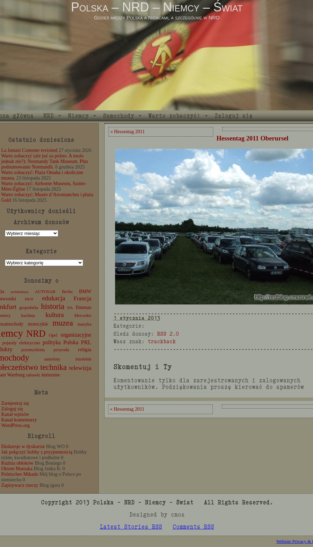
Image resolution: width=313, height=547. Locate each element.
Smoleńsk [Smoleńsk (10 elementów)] (83, 359)
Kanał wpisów (15, 414)
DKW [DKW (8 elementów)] (29, 299)
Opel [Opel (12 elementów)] (53, 335)
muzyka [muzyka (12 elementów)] (84, 324)
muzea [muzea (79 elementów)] (63, 323)
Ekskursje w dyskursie (23, 446)
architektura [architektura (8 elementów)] (19, 292)
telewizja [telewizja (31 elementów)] (80, 367)
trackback (162, 341)
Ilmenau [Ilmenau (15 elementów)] (83, 307)
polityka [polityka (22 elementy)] (52, 342)
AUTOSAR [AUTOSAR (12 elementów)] (45, 291)
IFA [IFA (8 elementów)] (70, 308)
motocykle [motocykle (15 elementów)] (38, 324)
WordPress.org (15, 425)
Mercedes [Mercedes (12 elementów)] (82, 315)
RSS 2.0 (168, 334)
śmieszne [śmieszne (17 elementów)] (50, 374)
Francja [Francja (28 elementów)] (82, 298)
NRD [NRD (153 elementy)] (36, 334)
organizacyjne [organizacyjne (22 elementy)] (76, 335)
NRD (48, 115)
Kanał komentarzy (19, 419)
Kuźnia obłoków (17, 463)
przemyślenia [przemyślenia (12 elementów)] (33, 349)
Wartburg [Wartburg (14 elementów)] (16, 374)
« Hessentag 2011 (128, 131)
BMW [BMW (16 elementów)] (85, 291)
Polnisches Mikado (19, 474)
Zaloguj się (234, 115)
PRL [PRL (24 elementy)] (86, 342)
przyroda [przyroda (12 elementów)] (61, 349)
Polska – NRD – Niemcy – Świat (157, 7)
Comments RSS (193, 526)
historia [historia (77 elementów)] (52, 306)
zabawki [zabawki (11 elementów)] (33, 375)
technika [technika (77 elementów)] (53, 367)
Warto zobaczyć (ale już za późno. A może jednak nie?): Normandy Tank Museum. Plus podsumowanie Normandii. (44, 161)
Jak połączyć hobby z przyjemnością (36, 452)
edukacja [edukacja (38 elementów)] (53, 298)
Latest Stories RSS (131, 526)
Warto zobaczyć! (174, 115)
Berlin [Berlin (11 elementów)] (67, 291)
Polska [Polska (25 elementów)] (70, 342)
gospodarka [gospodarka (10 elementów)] (28, 307)
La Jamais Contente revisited (29, 150)
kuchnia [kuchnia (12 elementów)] (28, 315)
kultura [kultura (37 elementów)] (54, 314)
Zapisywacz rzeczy (19, 485)
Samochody (118, 115)
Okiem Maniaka (17, 468)
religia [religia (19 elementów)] (85, 349)
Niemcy (78, 115)
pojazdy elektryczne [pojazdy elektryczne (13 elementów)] (21, 342)
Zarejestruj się (15, 403)
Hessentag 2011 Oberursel (253, 138)
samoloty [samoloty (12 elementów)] (52, 359)
